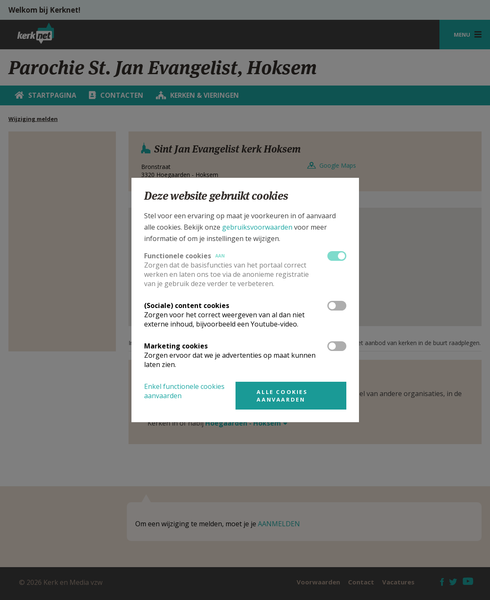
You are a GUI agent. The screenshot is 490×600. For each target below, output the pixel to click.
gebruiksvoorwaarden (257, 227)
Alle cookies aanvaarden (282, 395)
